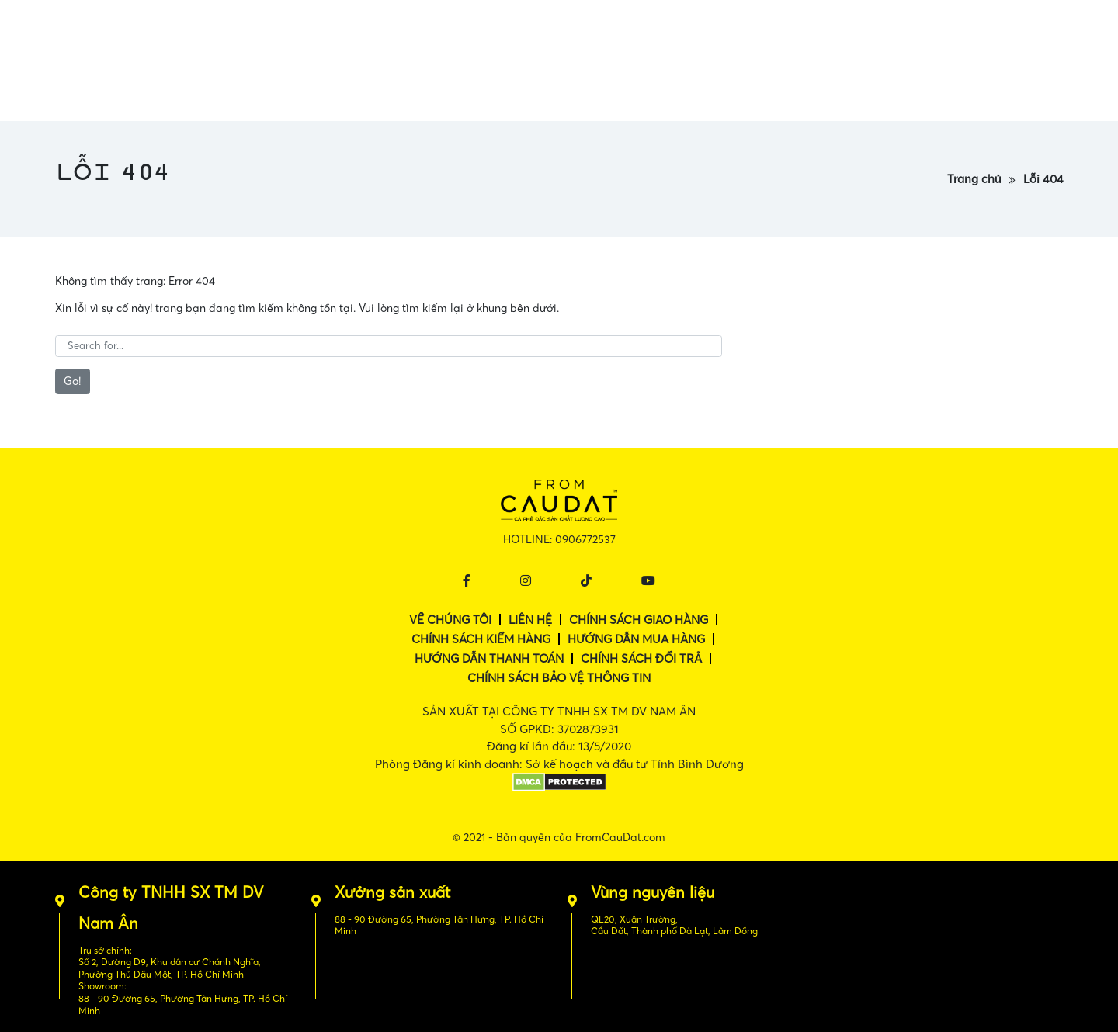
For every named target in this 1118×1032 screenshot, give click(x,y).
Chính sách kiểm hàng (480, 639)
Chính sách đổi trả (641, 658)
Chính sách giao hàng (638, 619)
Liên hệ (530, 619)
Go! (72, 381)
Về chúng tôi (450, 619)
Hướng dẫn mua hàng (636, 639)
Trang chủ (974, 178)
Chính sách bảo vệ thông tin (559, 677)
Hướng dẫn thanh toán (489, 658)
